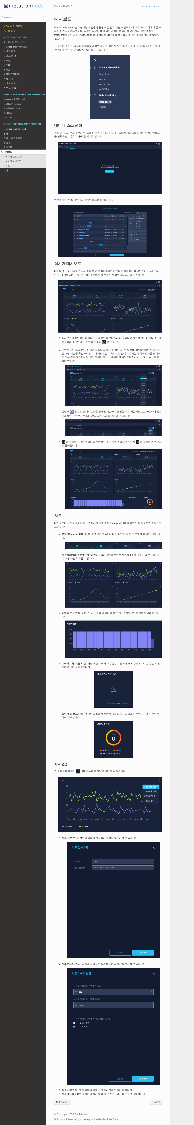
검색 (6, 170)
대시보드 (6, 152)
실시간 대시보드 (13, 161)
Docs (57, 6)
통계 (6, 133)
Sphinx (69, 1119)
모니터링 (8, 113)
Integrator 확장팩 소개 (14, 99)
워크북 (7, 60)
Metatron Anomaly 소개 (15, 129)
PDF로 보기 (9, 31)
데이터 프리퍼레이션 (14, 74)
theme (85, 1119)
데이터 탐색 (9, 83)
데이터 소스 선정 (13, 157)
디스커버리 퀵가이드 (14, 42)
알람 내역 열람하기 (13, 138)
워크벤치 (8, 70)
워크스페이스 (10, 56)
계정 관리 (8, 79)
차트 (6, 166)
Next (156, 1102)
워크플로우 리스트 (12, 104)
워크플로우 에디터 (12, 108)
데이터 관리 (9, 51)
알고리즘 (8, 147)
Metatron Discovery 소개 (15, 47)
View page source (151, 6)
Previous (62, 1102)
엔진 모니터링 (10, 88)
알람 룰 (7, 143)
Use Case (8, 117)
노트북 (7, 65)
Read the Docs (110, 1119)
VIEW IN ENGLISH (13, 26)
